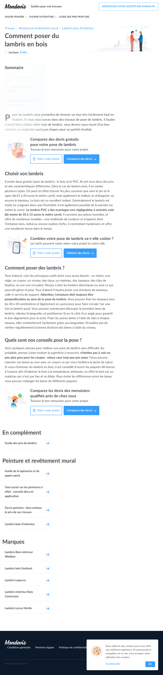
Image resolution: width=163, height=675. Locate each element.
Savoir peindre (14, 17)
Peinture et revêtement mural (38, 28)
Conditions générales (19, 647)
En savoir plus (113, 663)
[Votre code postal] (49, 159)
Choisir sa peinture (41, 17)
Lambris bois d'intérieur (78, 28)
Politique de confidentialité (74, 647)
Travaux (10, 28)
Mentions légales (44, 647)
